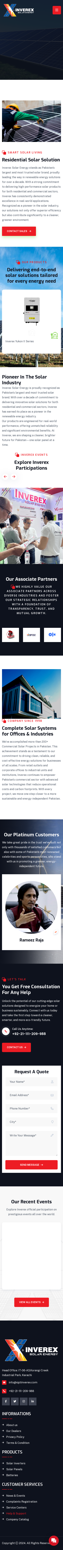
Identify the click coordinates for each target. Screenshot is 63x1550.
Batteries (12, 1475)
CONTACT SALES (19, 231)
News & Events (15, 1495)
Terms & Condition (17, 1442)
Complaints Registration (21, 1501)
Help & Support (16, 1513)
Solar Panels (14, 1469)
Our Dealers (13, 1431)
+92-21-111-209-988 (21, 1391)
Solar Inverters (19, 333)
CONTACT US (16, 1047)
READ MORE (13, 348)
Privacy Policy (15, 1437)
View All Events (31, 1302)
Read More (13, 1282)
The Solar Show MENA (24, 530)
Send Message (31, 1165)
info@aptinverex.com (23, 1382)
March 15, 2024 (15, 1261)
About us (11, 1425)
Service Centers (16, 1507)
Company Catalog (17, 1519)
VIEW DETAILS (14, 557)
